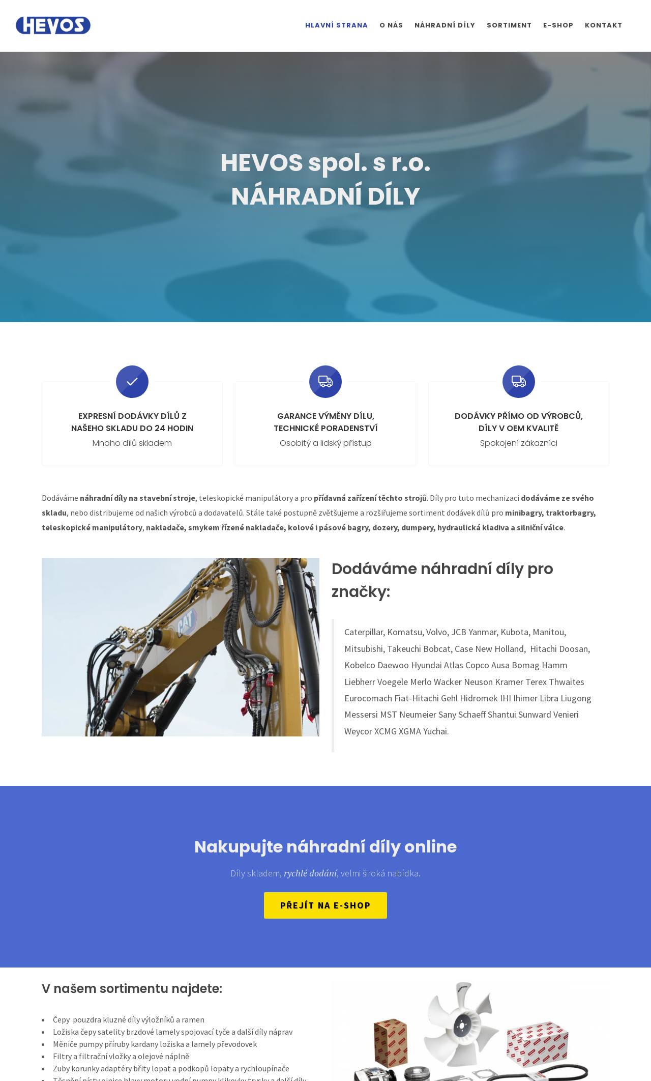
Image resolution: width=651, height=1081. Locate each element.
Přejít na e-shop (325, 905)
